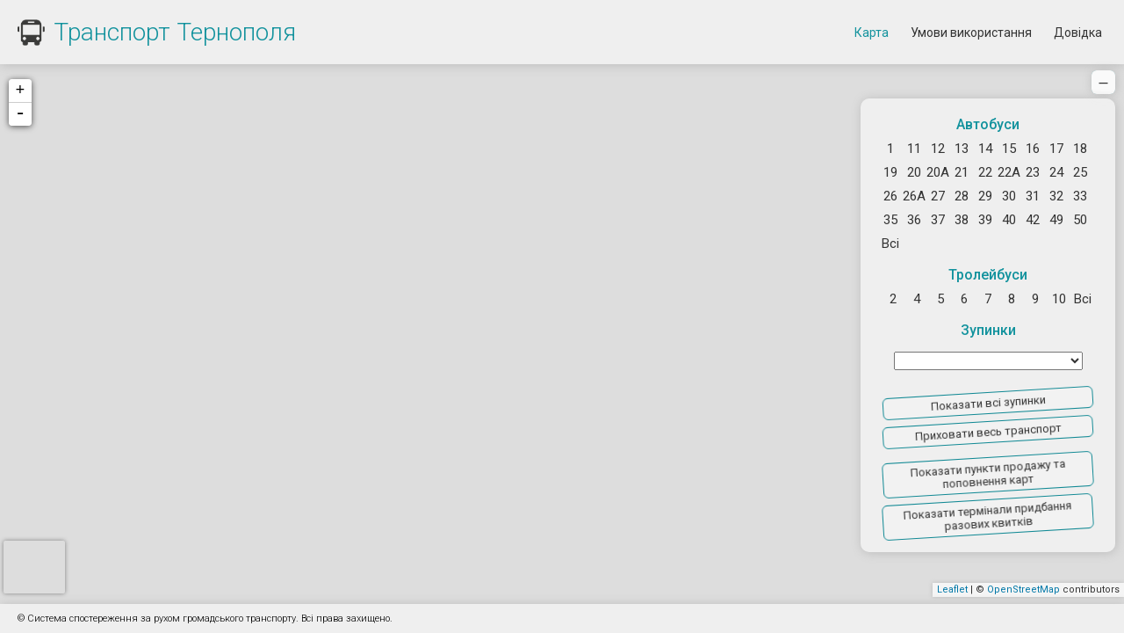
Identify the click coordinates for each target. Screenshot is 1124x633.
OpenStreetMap (1023, 589)
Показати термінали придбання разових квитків (987, 516)
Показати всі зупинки (987, 402)
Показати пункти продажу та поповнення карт (987, 474)
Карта (871, 32)
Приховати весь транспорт (987, 432)
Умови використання (971, 32)
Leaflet (952, 589)
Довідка (1078, 32)
